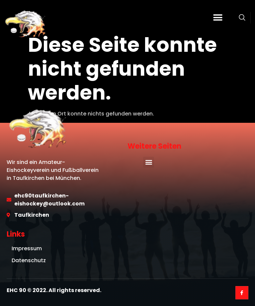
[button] (218, 17)
